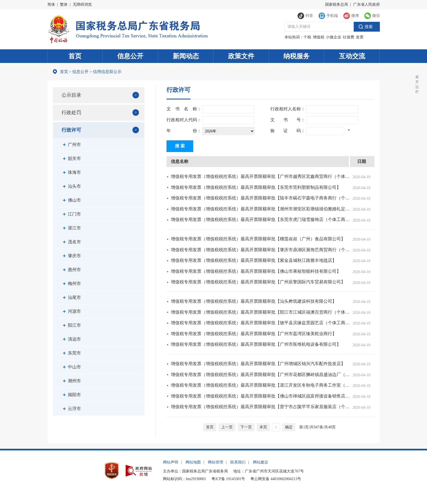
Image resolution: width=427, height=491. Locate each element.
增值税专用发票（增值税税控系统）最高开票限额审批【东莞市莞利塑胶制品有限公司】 (256, 187)
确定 (289, 427)
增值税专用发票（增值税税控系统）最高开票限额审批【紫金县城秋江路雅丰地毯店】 (254, 260)
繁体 (64, 4)
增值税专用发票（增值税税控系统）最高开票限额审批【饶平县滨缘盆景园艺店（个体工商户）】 (260, 322)
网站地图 (193, 462)
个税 (307, 37)
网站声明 (170, 462)
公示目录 (71, 95)
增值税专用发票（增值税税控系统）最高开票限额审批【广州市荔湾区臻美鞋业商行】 (254, 333)
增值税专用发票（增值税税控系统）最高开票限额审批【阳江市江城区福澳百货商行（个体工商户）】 (260, 312)
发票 (360, 37)
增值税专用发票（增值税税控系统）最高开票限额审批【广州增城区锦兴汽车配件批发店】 (258, 363)
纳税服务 (296, 56)
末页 (263, 427)
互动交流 (352, 56)
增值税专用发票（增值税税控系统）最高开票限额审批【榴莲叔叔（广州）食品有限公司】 (258, 239)
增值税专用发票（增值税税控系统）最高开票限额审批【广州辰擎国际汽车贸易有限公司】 (258, 282)
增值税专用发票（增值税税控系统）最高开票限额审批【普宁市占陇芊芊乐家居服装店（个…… (260, 406)
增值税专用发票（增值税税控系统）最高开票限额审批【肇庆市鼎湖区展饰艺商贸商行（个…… (260, 249)
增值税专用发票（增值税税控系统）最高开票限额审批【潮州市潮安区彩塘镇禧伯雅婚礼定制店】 (260, 209)
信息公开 (130, 56)
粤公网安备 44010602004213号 (275, 479)
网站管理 (215, 462)
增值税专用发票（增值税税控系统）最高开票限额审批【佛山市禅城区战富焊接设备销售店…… (260, 396)
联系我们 (238, 462)
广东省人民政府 (366, 4)
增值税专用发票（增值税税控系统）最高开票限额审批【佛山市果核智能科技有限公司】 (256, 271)
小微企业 (333, 37)
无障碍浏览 (82, 4)
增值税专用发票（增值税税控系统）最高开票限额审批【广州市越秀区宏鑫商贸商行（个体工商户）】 (260, 176)
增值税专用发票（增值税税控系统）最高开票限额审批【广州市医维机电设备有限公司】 (256, 344)
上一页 (227, 427)
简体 (51, 4)
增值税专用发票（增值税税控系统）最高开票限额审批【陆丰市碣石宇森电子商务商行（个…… (260, 198)
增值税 (318, 37)
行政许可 (71, 130)
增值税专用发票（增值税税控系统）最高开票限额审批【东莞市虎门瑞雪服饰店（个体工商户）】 (260, 219)
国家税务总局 (336, 4)
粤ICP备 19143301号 (228, 479)
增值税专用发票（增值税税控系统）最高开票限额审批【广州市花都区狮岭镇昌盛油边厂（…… (260, 374)
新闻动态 (186, 56)
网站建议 (260, 462)
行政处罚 (71, 112)
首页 (74, 56)
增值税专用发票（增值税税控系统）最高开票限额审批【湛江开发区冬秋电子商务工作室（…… (260, 385)
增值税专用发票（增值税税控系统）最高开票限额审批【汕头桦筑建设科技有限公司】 (254, 301)
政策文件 (241, 56)
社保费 (348, 37)
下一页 (246, 427)
